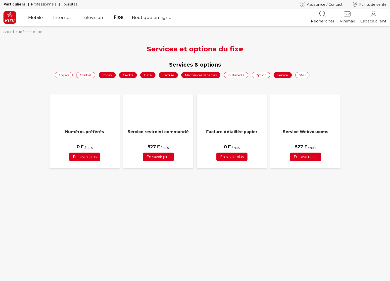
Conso (107, 75)
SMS (302, 75)
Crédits (128, 75)
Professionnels (44, 4)
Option (260, 75)
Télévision (92, 17)
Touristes (69, 4)
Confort (86, 75)
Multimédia (236, 75)
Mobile (35, 17)
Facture (168, 75)
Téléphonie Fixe (30, 32)
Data (148, 75)
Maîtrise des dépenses (201, 75)
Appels (63, 75)
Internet (62, 17)
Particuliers (14, 4)
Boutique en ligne (151, 17)
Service (282, 75)
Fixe (118, 17)
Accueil (8, 32)
